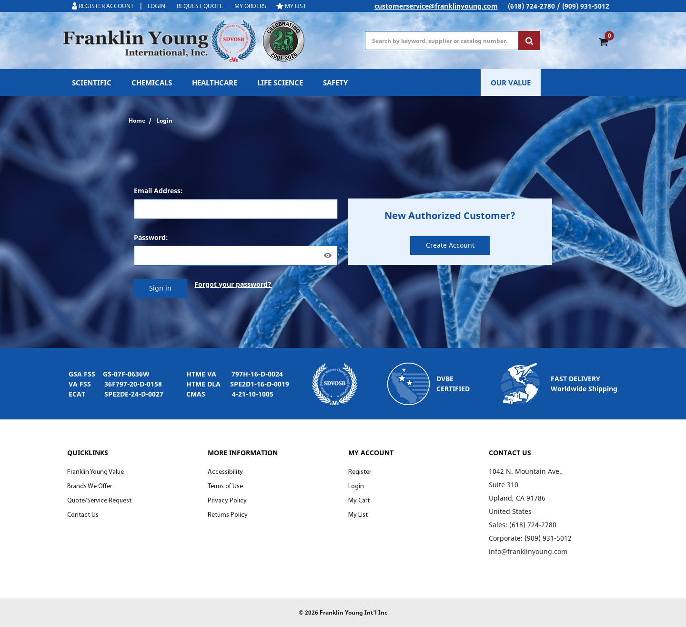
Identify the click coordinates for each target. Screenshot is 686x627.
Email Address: (158, 190)
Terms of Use (225, 486)
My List (358, 515)
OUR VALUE (511, 82)
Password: (151, 237)
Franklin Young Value (95, 472)
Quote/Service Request (99, 500)
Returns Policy (228, 515)
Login (356, 486)
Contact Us (83, 515)
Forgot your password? (233, 284)
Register (359, 472)
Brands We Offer (89, 486)
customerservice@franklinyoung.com (436, 5)
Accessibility (225, 472)
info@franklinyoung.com (528, 551)
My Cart (359, 500)
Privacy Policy (227, 500)
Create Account (450, 245)
